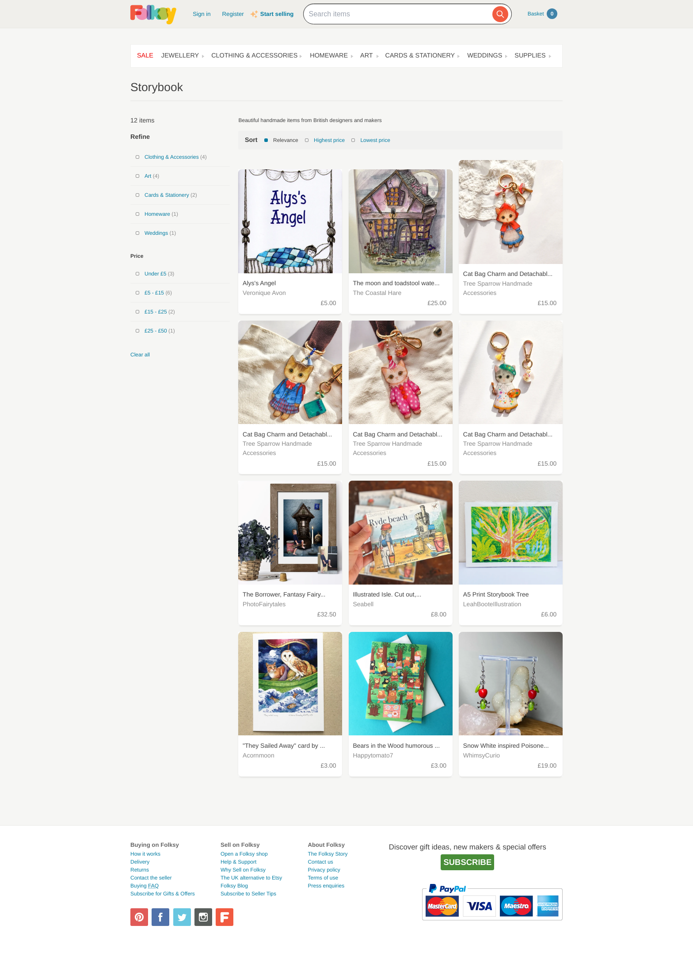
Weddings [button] (484, 55)
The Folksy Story (327, 854)
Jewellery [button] (180, 55)
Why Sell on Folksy (243, 870)
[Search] (500, 14)
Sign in (201, 14)
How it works (145, 854)
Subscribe (467, 862)
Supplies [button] (529, 55)
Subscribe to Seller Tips (248, 894)
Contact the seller (150, 878)
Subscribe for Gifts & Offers (162, 894)
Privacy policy (324, 870)
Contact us (320, 862)
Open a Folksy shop (244, 854)
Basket (542, 13)
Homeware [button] (329, 55)
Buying (144, 886)
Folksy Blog (234, 886)
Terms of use (323, 878)
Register (233, 14)
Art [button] (366, 55)
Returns (139, 870)
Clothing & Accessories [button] (254, 55)
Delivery (139, 862)
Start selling (276, 14)
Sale (145, 55)
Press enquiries (326, 886)
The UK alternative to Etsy (251, 878)
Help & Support (238, 862)
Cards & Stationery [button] (420, 55)
